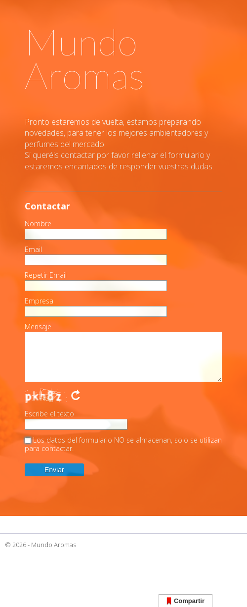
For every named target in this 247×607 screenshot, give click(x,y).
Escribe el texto (49, 414)
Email (33, 249)
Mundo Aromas (53, 544)
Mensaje (38, 327)
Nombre (38, 224)
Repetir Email (46, 275)
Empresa (39, 301)
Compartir (185, 601)
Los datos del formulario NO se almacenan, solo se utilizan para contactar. (123, 444)
